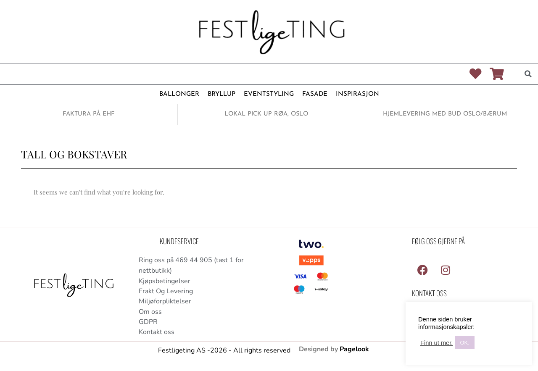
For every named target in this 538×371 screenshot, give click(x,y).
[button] (528, 74)
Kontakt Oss (429, 293)
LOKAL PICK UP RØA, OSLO (266, 114)
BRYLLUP (221, 94)
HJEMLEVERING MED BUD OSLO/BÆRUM (445, 114)
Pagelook (354, 350)
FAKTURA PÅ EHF (88, 114)
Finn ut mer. (436, 342)
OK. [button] (464, 342)
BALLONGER (179, 94)
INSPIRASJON (357, 94)
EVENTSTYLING (269, 94)
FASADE (314, 94)
